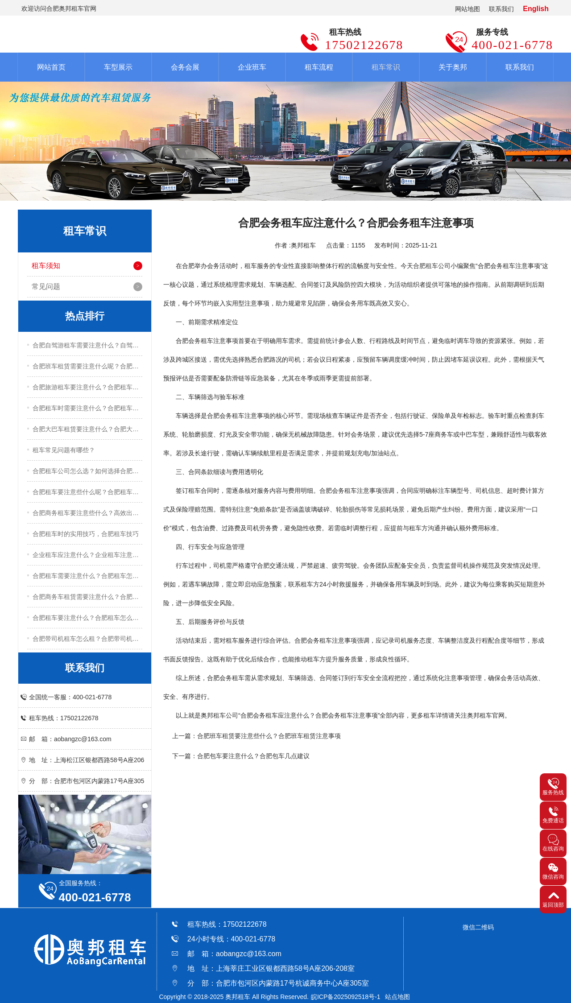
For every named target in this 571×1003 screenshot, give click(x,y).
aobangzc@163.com (248, 954)
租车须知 (46, 265)
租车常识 (386, 67)
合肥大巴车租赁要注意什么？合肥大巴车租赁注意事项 (87, 429)
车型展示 (118, 67)
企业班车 (252, 67)
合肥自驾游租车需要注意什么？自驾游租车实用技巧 (87, 345)
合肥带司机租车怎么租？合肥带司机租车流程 (87, 638)
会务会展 (185, 67)
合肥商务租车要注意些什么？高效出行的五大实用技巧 (87, 512)
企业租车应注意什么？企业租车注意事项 (87, 554)
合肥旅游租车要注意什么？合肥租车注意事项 (87, 387)
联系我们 (501, 8)
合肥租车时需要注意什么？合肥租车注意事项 (87, 408)
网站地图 (467, 8)
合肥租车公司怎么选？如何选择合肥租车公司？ (87, 471)
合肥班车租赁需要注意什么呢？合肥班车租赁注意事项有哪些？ (87, 366)
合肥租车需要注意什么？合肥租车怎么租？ (87, 575)
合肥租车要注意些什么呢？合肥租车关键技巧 (87, 491)
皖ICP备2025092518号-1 (346, 996)
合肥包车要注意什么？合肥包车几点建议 (253, 755)
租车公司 (225, 715)
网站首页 (51, 67)
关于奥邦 (453, 67)
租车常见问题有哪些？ (64, 450)
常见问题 (46, 286)
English (536, 8)
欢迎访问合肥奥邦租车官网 (58, 8)
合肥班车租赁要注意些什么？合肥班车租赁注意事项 (269, 735)
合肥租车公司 (432, 265)
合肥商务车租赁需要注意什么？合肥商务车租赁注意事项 (87, 596)
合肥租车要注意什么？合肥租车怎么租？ (87, 617)
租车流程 (319, 67)
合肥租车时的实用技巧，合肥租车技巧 (86, 533)
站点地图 (397, 996)
